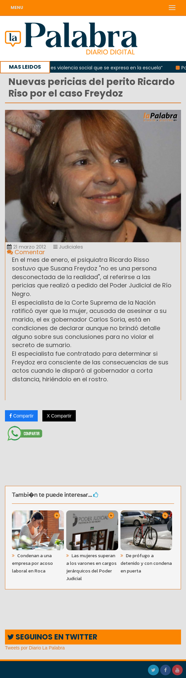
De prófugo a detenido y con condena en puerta (146, 563)
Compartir (21, 415)
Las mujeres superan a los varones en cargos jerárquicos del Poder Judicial (91, 567)
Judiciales (68, 246)
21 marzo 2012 (26, 246)
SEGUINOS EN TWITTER (52, 637)
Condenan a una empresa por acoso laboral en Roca (32, 563)
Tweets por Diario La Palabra (35, 647)
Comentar (26, 252)
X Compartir (59, 415)
